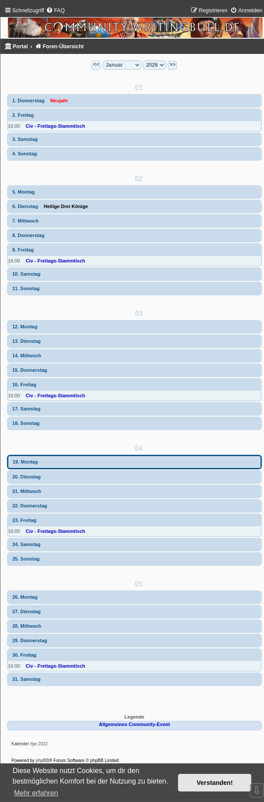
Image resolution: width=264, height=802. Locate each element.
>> (172, 64)
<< (96, 64)
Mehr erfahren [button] (36, 793)
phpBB (42, 760)
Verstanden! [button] (215, 782)
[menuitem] (55, 10)
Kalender (20, 743)
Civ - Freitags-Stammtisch (56, 126)
